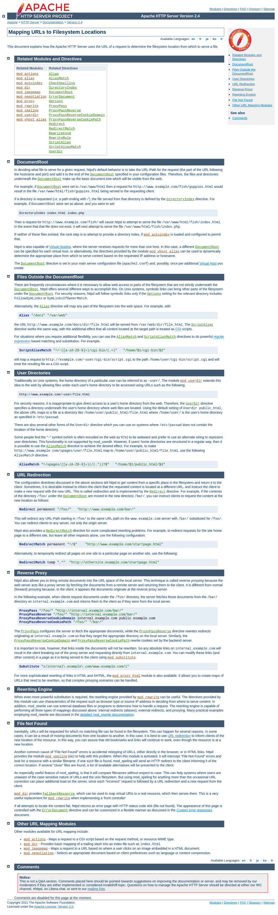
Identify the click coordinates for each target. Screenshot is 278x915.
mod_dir (23, 88)
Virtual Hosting (60, 247)
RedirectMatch (62, 129)
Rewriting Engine (244, 94)
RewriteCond (60, 133)
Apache (12, 22)
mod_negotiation (31, 97)
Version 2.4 (75, 22)
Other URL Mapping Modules (252, 105)
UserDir (56, 151)
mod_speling (27, 110)
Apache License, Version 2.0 (53, 906)
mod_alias (25, 78)
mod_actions (27, 74)
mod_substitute (121, 657)
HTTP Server (30, 22)
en (193, 39)
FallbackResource (59, 794)
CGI (178, 329)
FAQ (243, 9)
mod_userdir (27, 115)
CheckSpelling (62, 83)
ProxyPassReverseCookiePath (75, 119)
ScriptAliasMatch (65, 147)
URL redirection (179, 736)
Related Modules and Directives (49, 59)
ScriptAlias (60, 142)
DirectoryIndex (63, 88)
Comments (239, 118)
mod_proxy (25, 101)
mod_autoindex (29, 83)
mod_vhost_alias (31, 119)
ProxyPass (58, 106)
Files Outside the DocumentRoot (244, 71)
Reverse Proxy (242, 89)
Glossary (255, 9)
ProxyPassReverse (65, 110)
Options (56, 101)
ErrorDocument (62, 97)
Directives (230, 9)
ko (214, 39)
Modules (215, 9)
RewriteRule (60, 138)
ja (207, 39)
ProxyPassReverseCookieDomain (77, 115)
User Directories (243, 79)
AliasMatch (59, 78)
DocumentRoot (242, 64)
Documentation (53, 22)
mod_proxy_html (126, 676)
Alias (54, 74)
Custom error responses (194, 810)
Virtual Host (208, 263)
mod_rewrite (27, 106)
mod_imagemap (28, 92)
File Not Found (242, 100)
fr (201, 39)
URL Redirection (243, 84)
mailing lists (96, 889)
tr (222, 39)
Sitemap (269, 9)
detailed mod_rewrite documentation (107, 715)
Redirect (57, 124)
